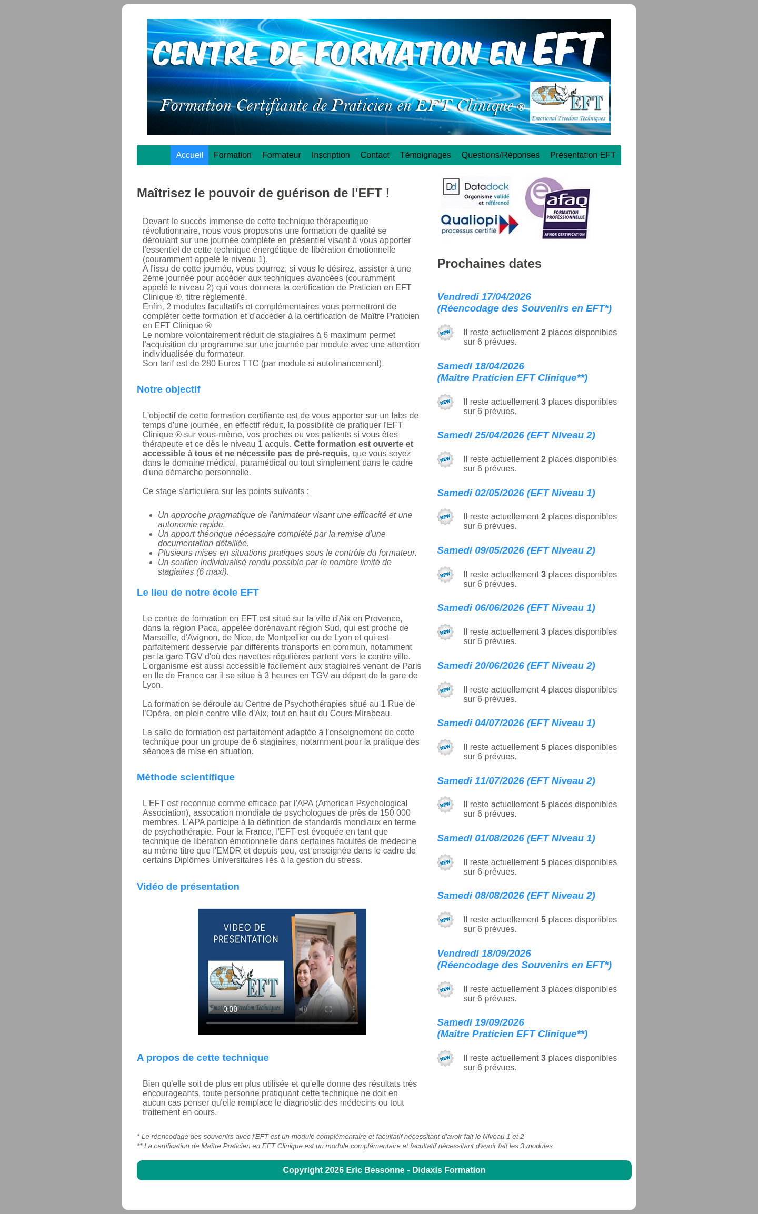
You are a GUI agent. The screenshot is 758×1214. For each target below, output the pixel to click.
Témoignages (425, 155)
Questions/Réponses (501, 155)
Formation (233, 155)
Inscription (331, 155)
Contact (375, 155)
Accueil (189, 155)
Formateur (281, 155)
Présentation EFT (583, 155)
